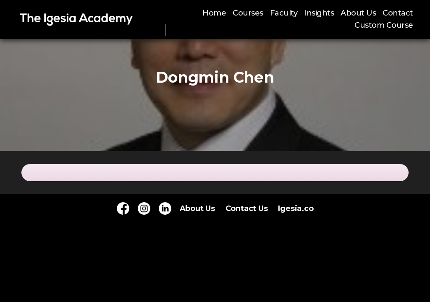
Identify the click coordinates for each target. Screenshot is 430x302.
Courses (248, 13)
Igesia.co (295, 208)
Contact (398, 13)
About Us (358, 13)
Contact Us (246, 208)
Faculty (284, 13)
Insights (319, 13)
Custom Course (383, 25)
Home (214, 13)
